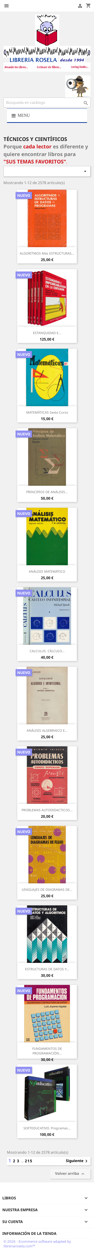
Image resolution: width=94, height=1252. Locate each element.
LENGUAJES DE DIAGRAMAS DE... (47, 889)
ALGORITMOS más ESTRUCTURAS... (47, 253)
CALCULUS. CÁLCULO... (47, 651)
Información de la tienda (29, 1233)
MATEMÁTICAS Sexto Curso (47, 412)
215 (28, 1160)
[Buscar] (47, 102)
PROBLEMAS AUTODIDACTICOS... (47, 810)
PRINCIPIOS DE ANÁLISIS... (47, 492)
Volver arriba (70, 1174)
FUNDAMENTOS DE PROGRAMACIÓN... (47, 1050)
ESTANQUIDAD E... (47, 333)
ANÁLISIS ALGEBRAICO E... (47, 730)
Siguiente (77, 1161)
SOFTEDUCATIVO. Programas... (47, 1128)
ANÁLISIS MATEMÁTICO (47, 571)
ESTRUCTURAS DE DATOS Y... (47, 969)
